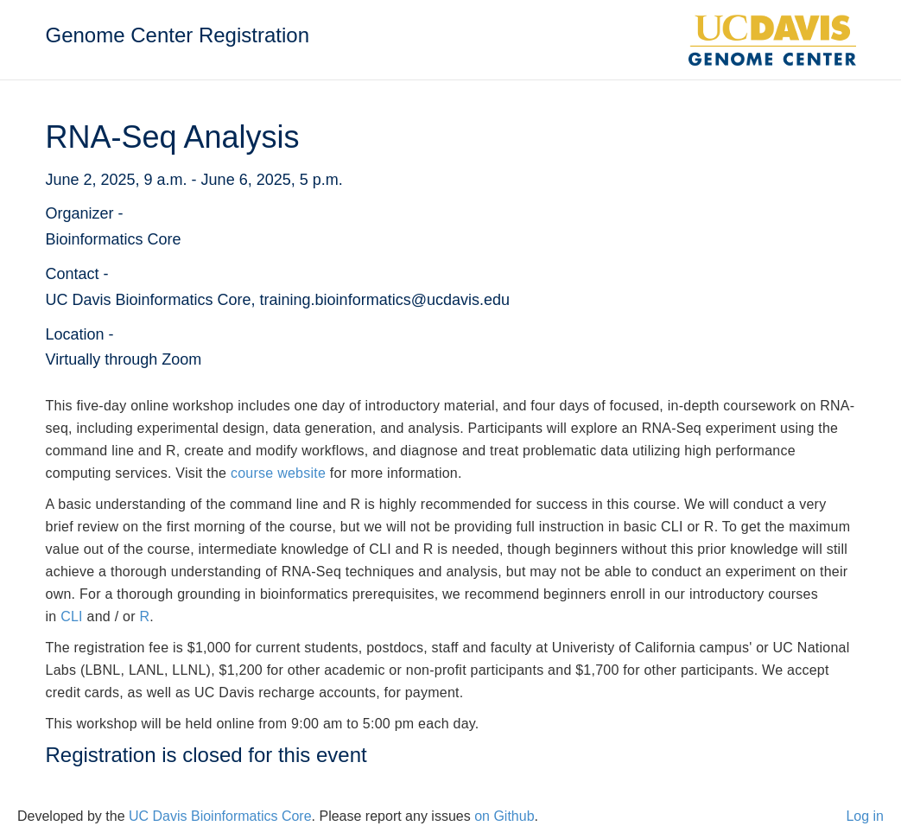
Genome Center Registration (177, 35)
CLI (71, 616)
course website (278, 473)
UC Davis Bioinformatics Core (220, 816)
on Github (504, 816)
